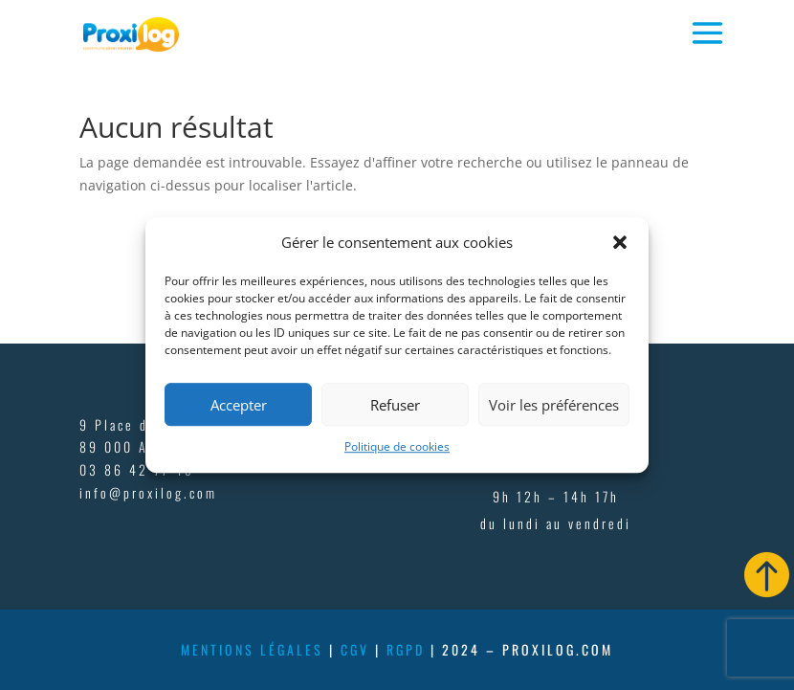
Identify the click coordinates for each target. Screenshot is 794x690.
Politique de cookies (397, 447)
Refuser (395, 404)
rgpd (405, 649)
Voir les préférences (554, 404)
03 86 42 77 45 (136, 469)
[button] (619, 243)
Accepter (238, 404)
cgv (355, 649)
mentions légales (252, 649)
